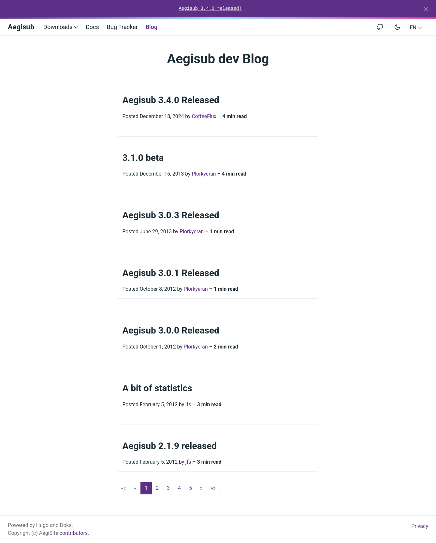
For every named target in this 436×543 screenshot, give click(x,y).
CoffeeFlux (204, 116)
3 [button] (168, 488)
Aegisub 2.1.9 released (170, 446)
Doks (66, 525)
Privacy (419, 526)
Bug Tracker (122, 26)
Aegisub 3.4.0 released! (210, 8)
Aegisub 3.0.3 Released (171, 215)
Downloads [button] (61, 26)
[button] (201, 488)
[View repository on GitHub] (382, 27)
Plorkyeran (204, 174)
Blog (151, 26)
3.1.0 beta (143, 157)
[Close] (426, 9)
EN (416, 27)
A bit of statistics (157, 388)
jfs (188, 404)
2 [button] (157, 488)
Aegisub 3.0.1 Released (171, 273)
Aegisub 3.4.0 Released (171, 100)
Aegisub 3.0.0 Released (171, 330)
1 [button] (146, 488)
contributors (74, 533)
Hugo (42, 525)
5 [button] (190, 488)
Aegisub (21, 27)
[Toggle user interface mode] (397, 27)
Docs (92, 26)
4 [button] (179, 488)
